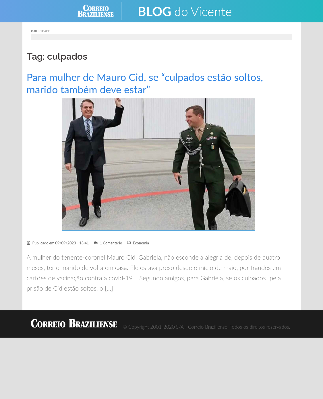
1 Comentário (111, 243)
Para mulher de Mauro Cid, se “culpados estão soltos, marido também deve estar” (145, 83)
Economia (141, 243)
